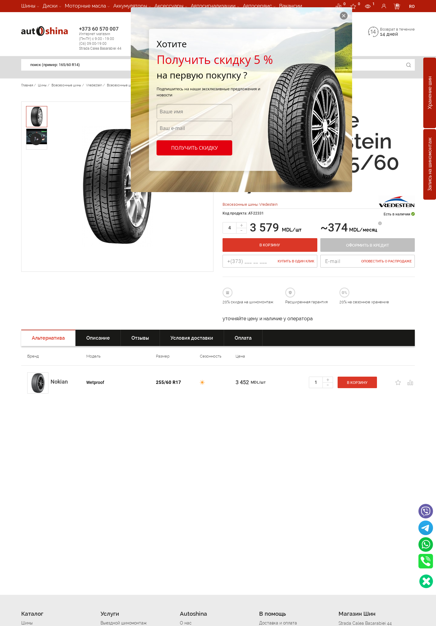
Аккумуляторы (130, 6)
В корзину (269, 245)
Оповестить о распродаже (386, 261)
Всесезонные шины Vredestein (250, 204)
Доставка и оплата (278, 623)
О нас (186, 623)
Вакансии (290, 6)
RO (412, 6)
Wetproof (95, 382)
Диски (50, 6)
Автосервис (257, 6)
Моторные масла (85, 6)
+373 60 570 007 (106, 38)
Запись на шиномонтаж (430, 164)
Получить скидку (194, 148)
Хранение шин (430, 93)
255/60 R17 (168, 382)
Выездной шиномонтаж (124, 623)
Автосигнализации (213, 6)
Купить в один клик (296, 261)
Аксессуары (168, 6)
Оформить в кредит (367, 245)
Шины (28, 6)
